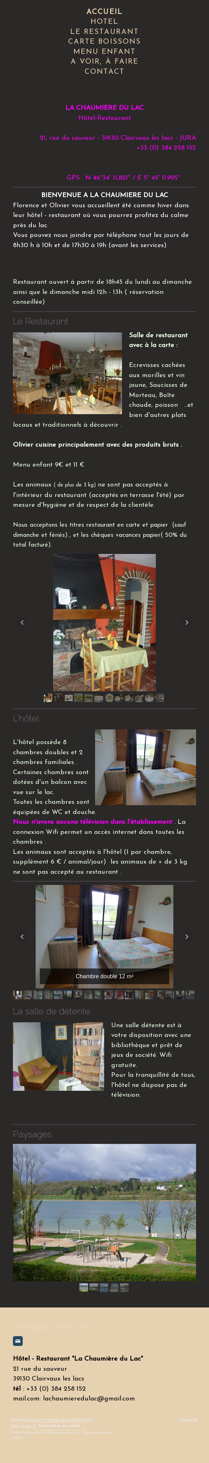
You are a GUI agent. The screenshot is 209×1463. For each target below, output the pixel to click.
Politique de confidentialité (68, 1420)
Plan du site (21, 1426)
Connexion (189, 1420)
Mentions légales (26, 1420)
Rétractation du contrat (59, 1426)
